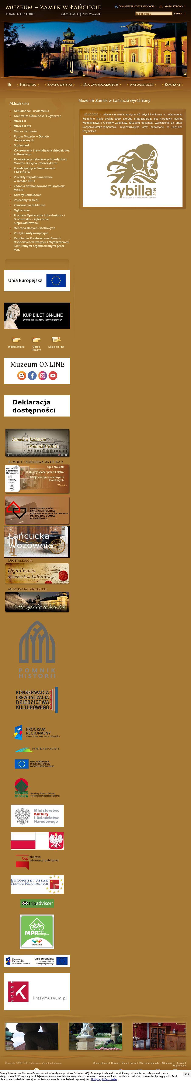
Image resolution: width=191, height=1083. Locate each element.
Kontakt (180, 1063)
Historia (115, 1063)
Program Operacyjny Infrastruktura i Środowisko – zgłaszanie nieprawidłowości (39, 219)
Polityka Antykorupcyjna (31, 233)
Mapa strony (179, 1065)
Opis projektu (55, 467)
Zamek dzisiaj (129, 1063)
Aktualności (167, 1063)
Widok (16, 346)
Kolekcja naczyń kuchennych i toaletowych (45, 479)
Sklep (56, 346)
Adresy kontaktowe (27, 195)
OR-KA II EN (22, 126)
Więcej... (62, 485)
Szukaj (179, 13)
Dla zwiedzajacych (149, 1063)
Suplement (21, 145)
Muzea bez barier (26, 131)
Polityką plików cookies (104, 1079)
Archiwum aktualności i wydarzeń (37, 116)
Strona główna (100, 1063)
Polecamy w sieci (26, 200)
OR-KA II (20, 121)
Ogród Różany (36, 348)
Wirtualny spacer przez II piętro (45, 472)
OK (187, 1074)
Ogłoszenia (22, 210)
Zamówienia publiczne (29, 205)
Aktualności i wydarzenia (31, 111)
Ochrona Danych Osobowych (34, 228)
